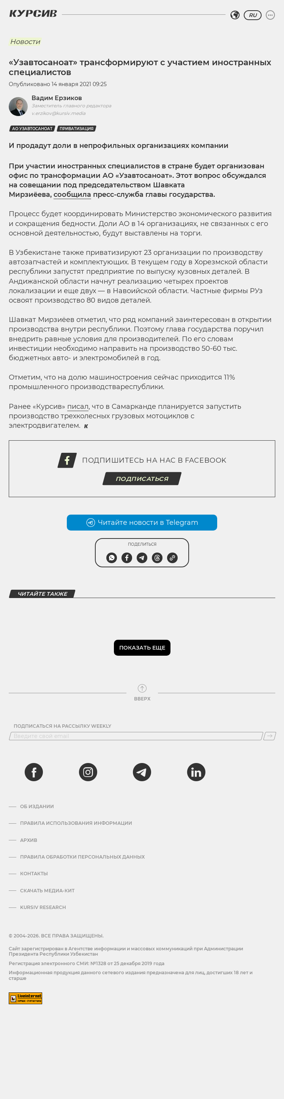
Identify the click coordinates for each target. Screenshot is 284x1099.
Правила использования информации (76, 823)
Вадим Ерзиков (57, 98)
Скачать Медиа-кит (47, 890)
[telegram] (142, 772)
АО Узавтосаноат (32, 128)
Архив (28, 840)
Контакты (34, 873)
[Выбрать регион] (235, 15)
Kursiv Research (43, 907)
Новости (25, 42)
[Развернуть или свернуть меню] (270, 15)
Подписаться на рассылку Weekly (62, 726)
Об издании (37, 806)
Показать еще (142, 647)
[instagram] (88, 772)
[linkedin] (195, 772)
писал (77, 406)
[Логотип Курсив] (33, 13)
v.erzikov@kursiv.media (58, 113)
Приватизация (76, 128)
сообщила (72, 194)
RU (253, 15)
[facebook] (34, 772)
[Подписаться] (269, 736)
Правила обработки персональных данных (82, 857)
